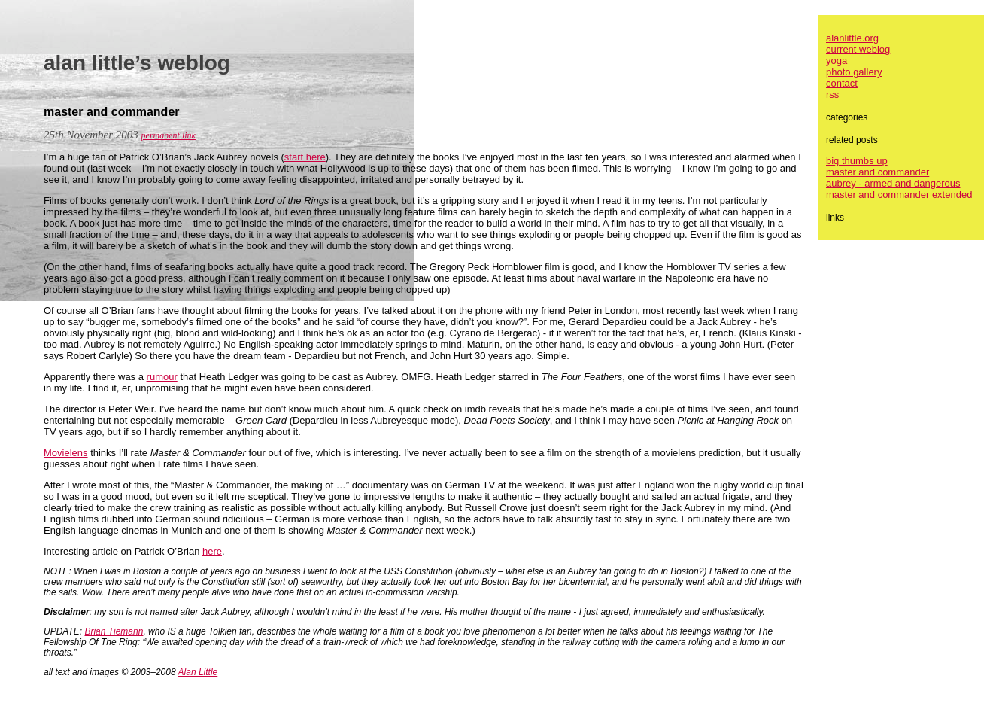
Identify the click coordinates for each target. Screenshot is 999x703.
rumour (162, 376)
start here (305, 157)
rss (832, 94)
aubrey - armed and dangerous (893, 183)
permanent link (168, 135)
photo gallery (854, 72)
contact (842, 83)
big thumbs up (857, 160)
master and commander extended (899, 194)
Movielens (66, 452)
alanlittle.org (852, 38)
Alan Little (198, 672)
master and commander (877, 172)
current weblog (858, 49)
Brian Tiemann (113, 631)
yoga (836, 60)
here (212, 551)
